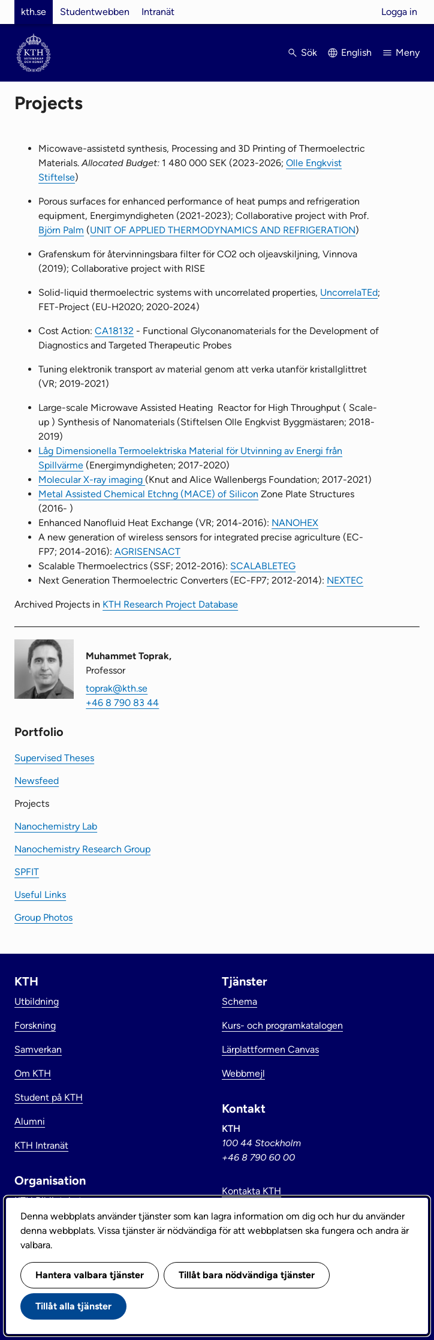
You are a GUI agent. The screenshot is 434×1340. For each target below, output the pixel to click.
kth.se (33, 11)
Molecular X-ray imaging (91, 479)
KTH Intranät (41, 1145)
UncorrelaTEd (349, 292)
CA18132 (114, 330)
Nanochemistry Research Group (82, 849)
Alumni (29, 1121)
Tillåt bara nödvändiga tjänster (247, 1275)
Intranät (157, 11)
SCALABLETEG (263, 566)
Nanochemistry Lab (55, 826)
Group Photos (43, 917)
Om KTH (32, 1073)
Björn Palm (61, 230)
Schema (239, 1001)
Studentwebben (94, 11)
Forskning (35, 1025)
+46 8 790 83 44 (122, 702)
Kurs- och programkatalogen (282, 1025)
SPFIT (26, 872)
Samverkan (38, 1049)
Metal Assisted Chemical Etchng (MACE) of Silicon (148, 494)
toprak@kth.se (116, 688)
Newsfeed (36, 780)
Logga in (399, 11)
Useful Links (40, 894)
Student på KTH (48, 1097)
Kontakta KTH (251, 1191)
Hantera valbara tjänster (89, 1275)
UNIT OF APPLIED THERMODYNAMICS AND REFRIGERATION (222, 230)
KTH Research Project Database (170, 604)
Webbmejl (243, 1073)
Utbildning (36, 1001)
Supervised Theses (54, 758)
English (356, 52)
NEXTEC (345, 580)
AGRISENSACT (147, 551)
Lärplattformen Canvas (270, 1049)
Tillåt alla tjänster (73, 1306)
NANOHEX (295, 522)
